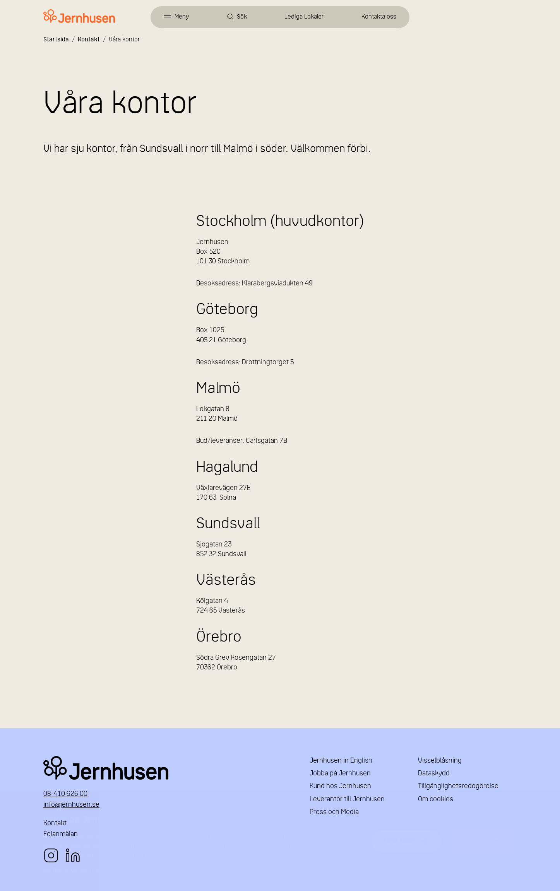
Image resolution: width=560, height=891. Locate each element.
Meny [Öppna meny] (182, 17)
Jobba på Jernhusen (340, 773)
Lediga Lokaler (304, 17)
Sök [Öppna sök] (242, 17)
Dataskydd (434, 773)
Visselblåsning (440, 761)
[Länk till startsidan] (79, 16)
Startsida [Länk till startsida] (56, 40)
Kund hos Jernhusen (340, 786)
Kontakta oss (378, 17)
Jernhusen (167, 768)
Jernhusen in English (341, 761)
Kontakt (89, 40)
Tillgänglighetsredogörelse (458, 786)
